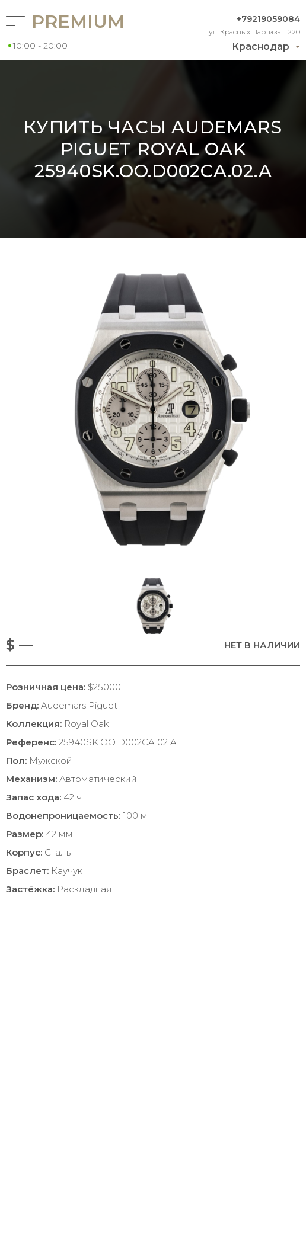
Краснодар (260, 46)
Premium (71, 22)
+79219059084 (268, 19)
